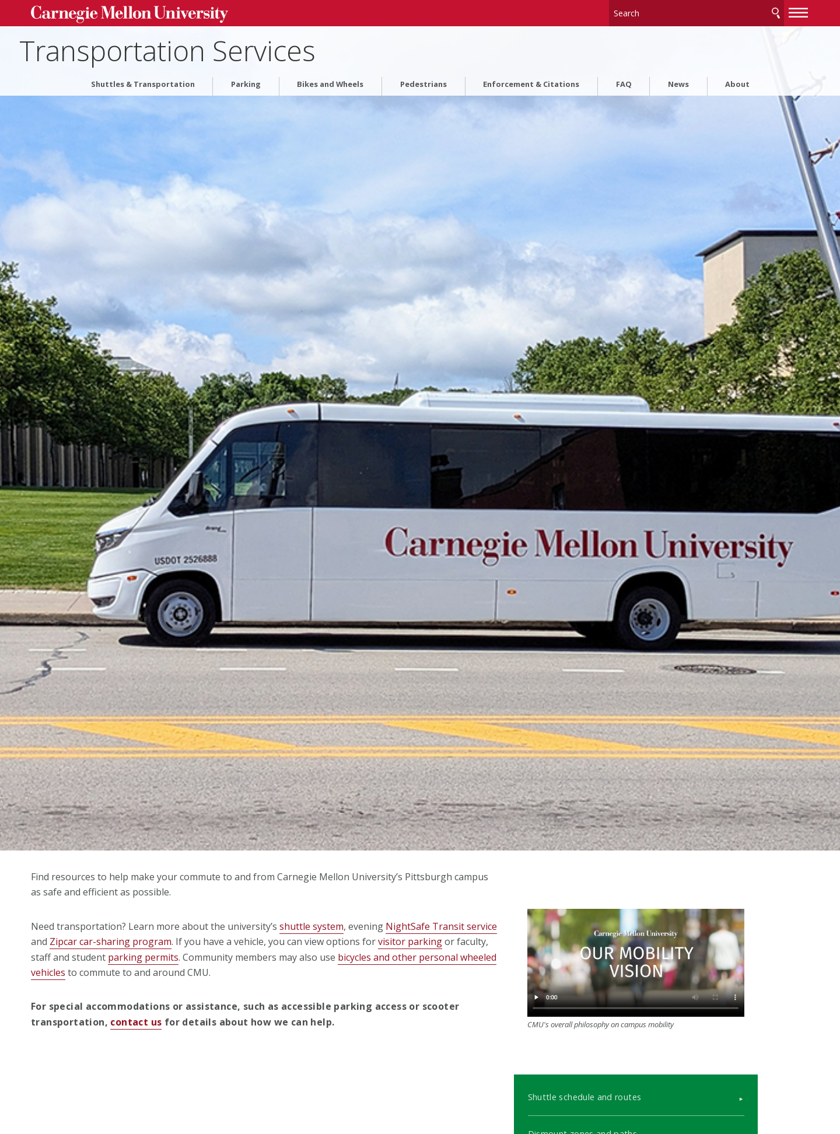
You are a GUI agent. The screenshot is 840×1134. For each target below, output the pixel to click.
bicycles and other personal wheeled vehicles (191, 972)
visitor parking (108, 957)
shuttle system (356, 926)
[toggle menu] (754, 10)
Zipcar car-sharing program (223, 941)
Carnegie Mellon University (163, 13)
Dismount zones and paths (616, 1092)
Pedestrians (423, 81)
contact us (220, 1022)
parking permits (300, 957)
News (678, 81)
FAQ (624, 81)
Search (731, 11)
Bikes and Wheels (330, 81)
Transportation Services (224, 47)
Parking (246, 81)
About (737, 81)
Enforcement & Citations (531, 81)
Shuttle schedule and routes (618, 1054)
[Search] (653, 11)
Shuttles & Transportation (143, 81)
